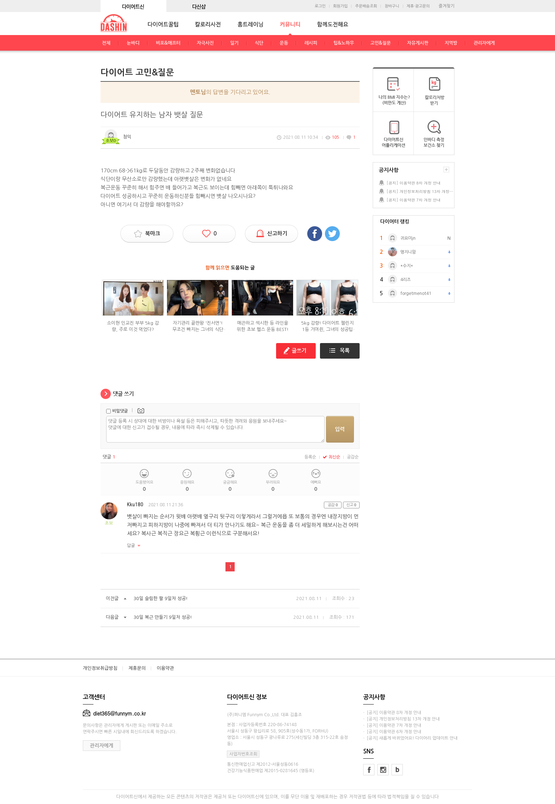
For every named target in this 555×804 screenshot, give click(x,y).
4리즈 (405, 280)
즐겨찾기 (446, 6)
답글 (131, 545)
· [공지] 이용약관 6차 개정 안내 (392, 732)
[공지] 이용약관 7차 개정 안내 (414, 200)
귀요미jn (408, 238)
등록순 (310, 457)
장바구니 (391, 6)
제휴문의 (137, 668)
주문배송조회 (366, 6)
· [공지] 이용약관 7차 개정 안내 (392, 725)
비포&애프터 (168, 43)
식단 (259, 43)
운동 (284, 43)
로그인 (320, 6)
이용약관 (165, 668)
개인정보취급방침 (100, 668)
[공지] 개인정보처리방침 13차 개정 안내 (420, 191)
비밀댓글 (120, 411)
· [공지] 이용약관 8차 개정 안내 (392, 713)
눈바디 (133, 43)
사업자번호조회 (243, 754)
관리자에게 (484, 43)
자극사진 (205, 43)
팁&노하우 (343, 43)
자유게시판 (417, 43)
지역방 (451, 43)
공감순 (353, 457)
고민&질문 (380, 43)
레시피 (310, 43)
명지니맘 (408, 252)
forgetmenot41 (415, 293)
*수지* (406, 266)
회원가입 (340, 6)
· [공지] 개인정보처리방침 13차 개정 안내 (401, 719)
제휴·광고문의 (418, 6)
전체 (106, 43)
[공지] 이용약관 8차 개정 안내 (414, 183)
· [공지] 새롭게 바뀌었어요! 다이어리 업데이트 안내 (410, 738)
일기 (234, 43)
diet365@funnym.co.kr (114, 713)
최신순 (331, 457)
